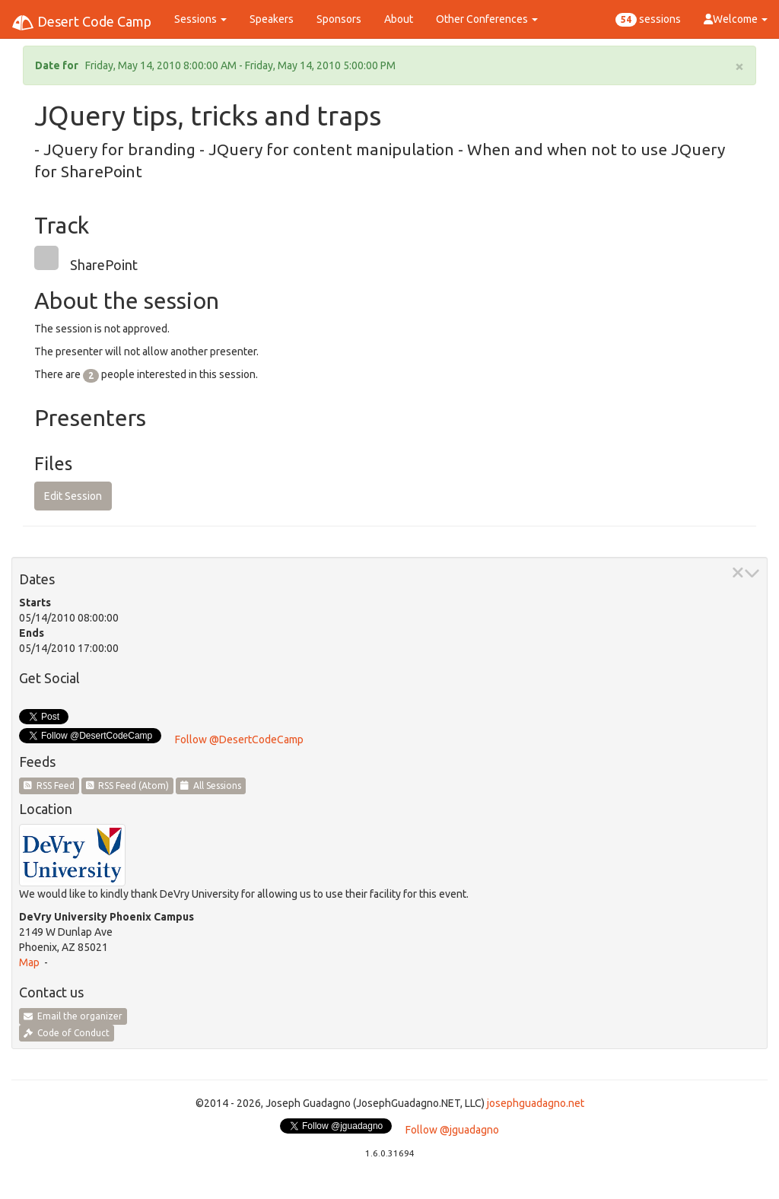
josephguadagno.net (535, 1103)
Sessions (200, 19)
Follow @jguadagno (452, 1130)
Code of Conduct (67, 1033)
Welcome (736, 19)
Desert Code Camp (81, 22)
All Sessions (210, 785)
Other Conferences (487, 19)
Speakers (272, 19)
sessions (648, 20)
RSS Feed (49, 785)
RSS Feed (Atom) (128, 785)
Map (29, 962)
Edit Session (73, 496)
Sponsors (338, 19)
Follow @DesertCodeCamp (239, 739)
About (398, 19)
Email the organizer (73, 1016)
